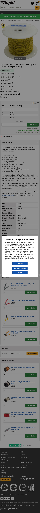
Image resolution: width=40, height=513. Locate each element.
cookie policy (18, 260)
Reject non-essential (20, 268)
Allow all (19, 263)
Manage (20, 272)
